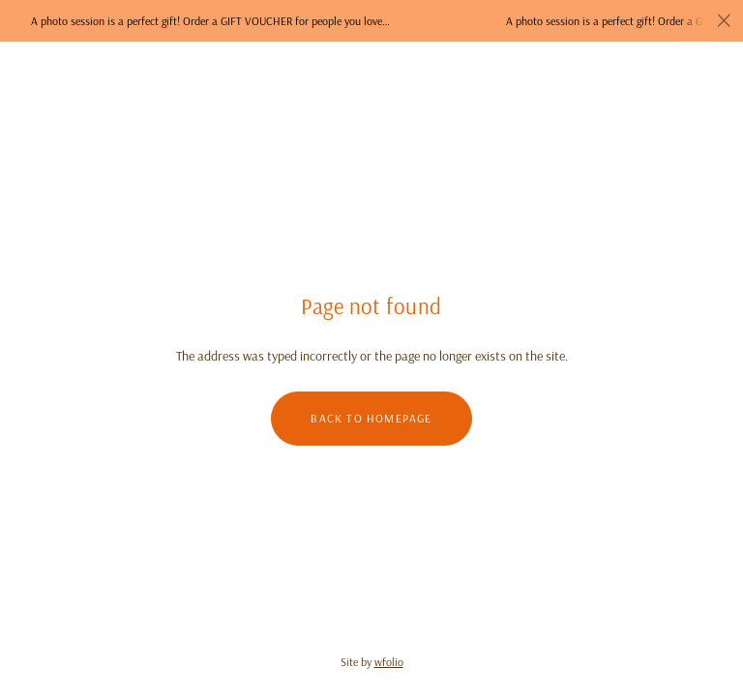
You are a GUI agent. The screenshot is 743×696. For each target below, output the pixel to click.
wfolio (388, 661)
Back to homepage (371, 418)
